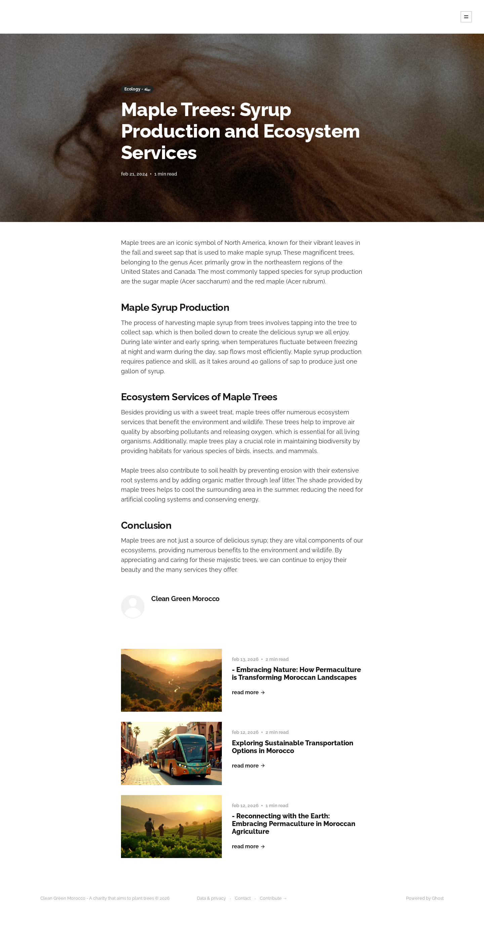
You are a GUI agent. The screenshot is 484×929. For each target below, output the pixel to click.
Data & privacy (211, 898)
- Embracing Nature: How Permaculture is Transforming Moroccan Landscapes (296, 673)
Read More (249, 692)
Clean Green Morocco (185, 599)
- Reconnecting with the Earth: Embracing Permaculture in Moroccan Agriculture (293, 823)
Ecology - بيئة (137, 89)
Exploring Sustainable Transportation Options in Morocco (292, 747)
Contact (243, 898)
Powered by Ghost (425, 898)
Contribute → (273, 898)
